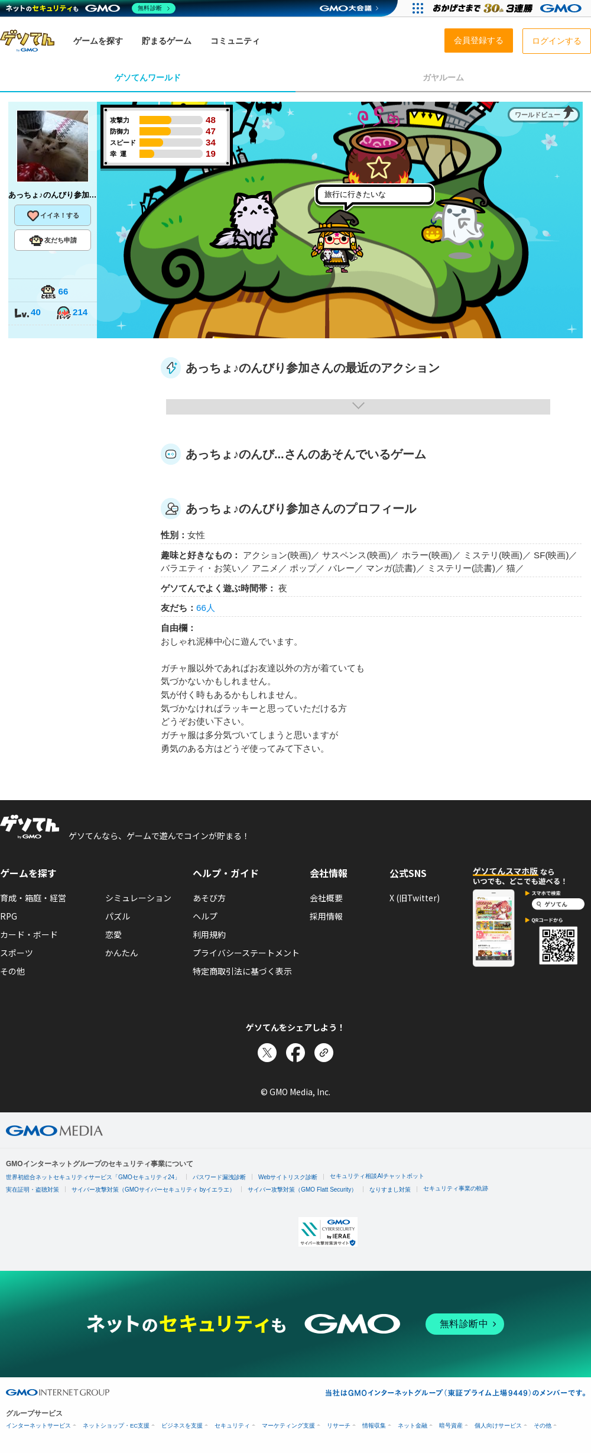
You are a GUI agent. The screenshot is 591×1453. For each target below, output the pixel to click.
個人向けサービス (498, 1425)
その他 (12, 971)
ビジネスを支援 (182, 1425)
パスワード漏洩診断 (219, 1177)
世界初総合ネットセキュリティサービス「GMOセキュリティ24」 (93, 1177)
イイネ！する (52, 216)
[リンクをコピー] (323, 1052)
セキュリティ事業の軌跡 (455, 1188)
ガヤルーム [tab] (443, 77)
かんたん (121, 953)
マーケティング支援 (288, 1425)
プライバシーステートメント (246, 953)
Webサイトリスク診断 (287, 1177)
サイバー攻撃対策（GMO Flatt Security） (302, 1189)
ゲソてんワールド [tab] (148, 77)
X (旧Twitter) (414, 898)
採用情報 (326, 916)
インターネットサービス (38, 1425)
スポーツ (16, 953)
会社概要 (326, 898)
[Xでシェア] (267, 1052)
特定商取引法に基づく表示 (242, 971)
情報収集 (374, 1425)
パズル (117, 916)
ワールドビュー (537, 114)
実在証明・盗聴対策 (32, 1189)
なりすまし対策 (390, 1189)
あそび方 (209, 898)
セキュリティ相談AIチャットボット (377, 1176)
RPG (8, 916)
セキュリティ (232, 1425)
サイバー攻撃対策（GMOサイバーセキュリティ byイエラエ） (153, 1189)
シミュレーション (138, 898)
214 (71, 313)
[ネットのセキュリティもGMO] (90, 8)
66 (54, 292)
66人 (205, 608)
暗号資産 (451, 1425)
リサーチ (338, 1425)
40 (27, 313)
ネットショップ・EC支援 (116, 1425)
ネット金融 (412, 1425)
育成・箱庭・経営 (33, 898)
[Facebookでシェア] (295, 1052)
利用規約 (209, 934)
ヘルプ (205, 916)
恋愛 (113, 934)
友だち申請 (53, 241)
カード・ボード (29, 934)
